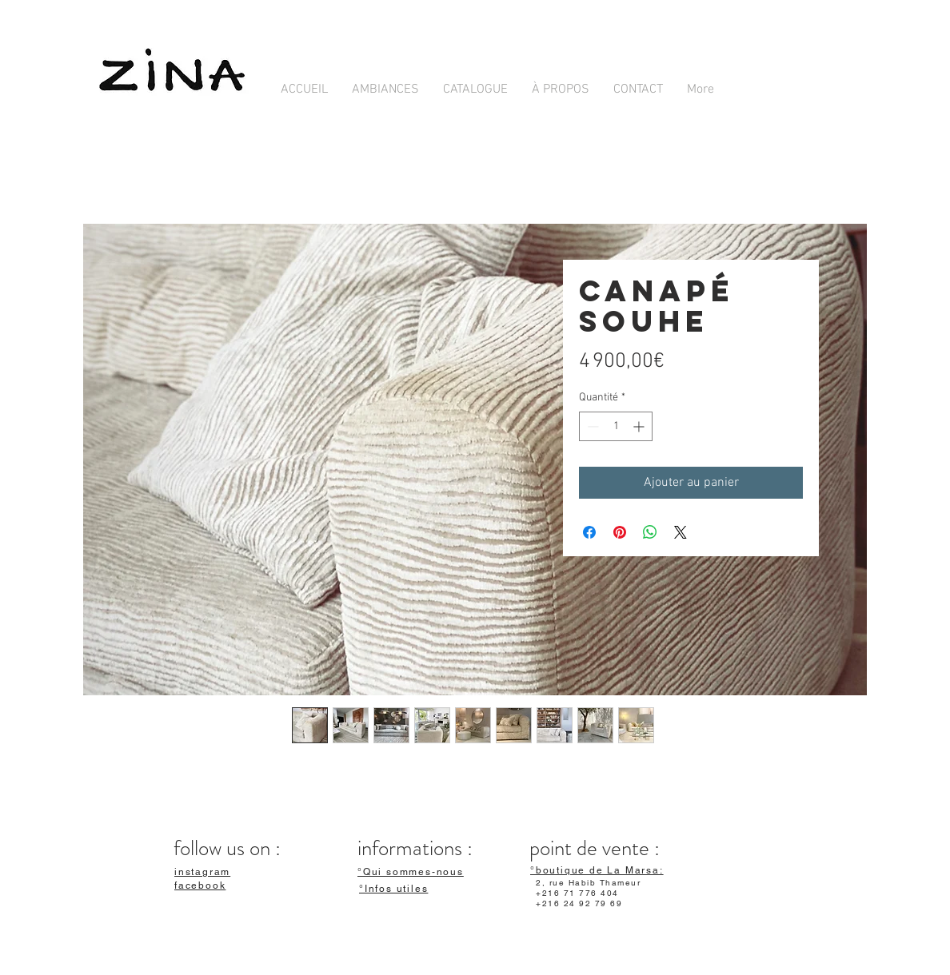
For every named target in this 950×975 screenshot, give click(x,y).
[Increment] (640, 426)
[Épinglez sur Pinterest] (619, 532)
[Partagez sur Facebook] (589, 532)
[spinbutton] (615, 426)
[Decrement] (591, 426)
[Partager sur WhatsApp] (650, 532)
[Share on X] (680, 532)
